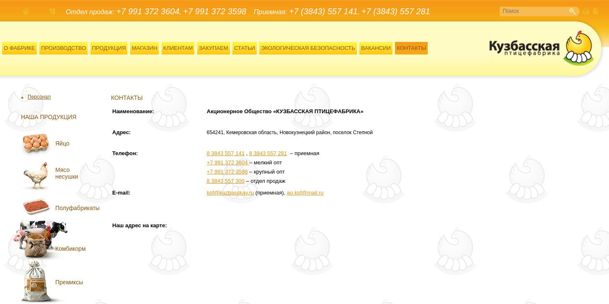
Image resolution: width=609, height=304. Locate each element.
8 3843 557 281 (268, 153)
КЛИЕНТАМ (178, 48)
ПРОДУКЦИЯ (109, 48)
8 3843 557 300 (226, 181)
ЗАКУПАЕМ (213, 48)
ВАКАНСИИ (376, 48)
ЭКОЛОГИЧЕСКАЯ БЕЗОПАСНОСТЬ (308, 48)
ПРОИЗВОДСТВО (63, 48)
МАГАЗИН (144, 48)
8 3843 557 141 (226, 153)
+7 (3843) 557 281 (395, 11)
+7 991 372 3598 (214, 11)
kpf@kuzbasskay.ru (230, 193)
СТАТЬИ (244, 48)
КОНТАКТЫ (411, 48)
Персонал (39, 97)
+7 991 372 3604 (148, 11)
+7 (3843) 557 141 (323, 11)
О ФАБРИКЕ (19, 48)
